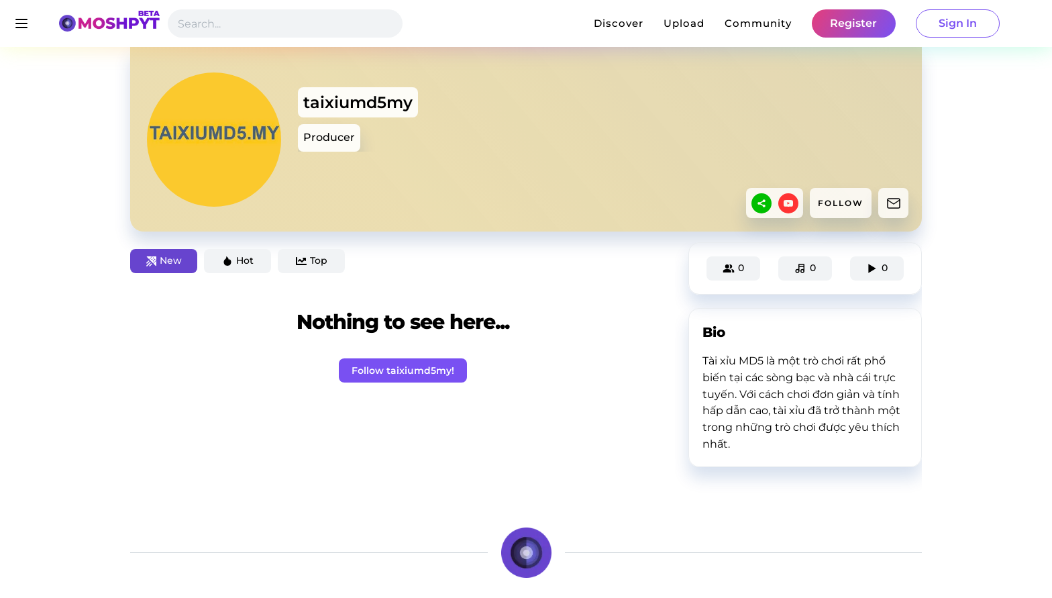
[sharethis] (761, 203)
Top (311, 260)
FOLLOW (840, 203)
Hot (238, 260)
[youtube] (788, 203)
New (164, 260)
